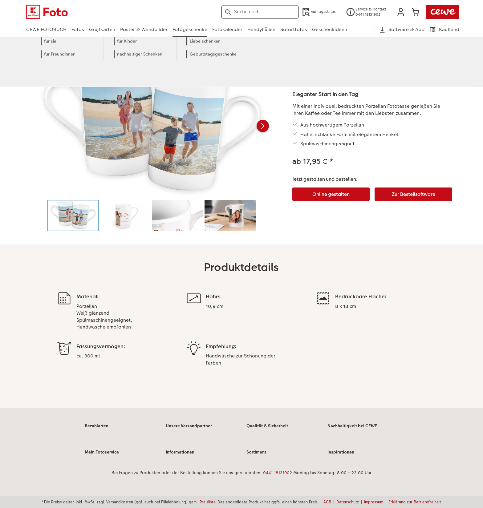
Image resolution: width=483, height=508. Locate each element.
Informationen (180, 452)
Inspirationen (340, 452)
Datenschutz (347, 502)
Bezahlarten (96, 426)
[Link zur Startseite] (86, 12)
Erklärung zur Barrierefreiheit (414, 502)
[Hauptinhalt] (241, 230)
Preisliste (208, 502)
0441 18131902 (277, 473)
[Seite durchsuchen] (260, 11)
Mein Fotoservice (102, 452)
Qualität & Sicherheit (267, 426)
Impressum (373, 502)
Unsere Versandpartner (189, 426)
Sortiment (256, 452)
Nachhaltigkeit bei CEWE (352, 426)
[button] (400, 12)
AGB (327, 502)
